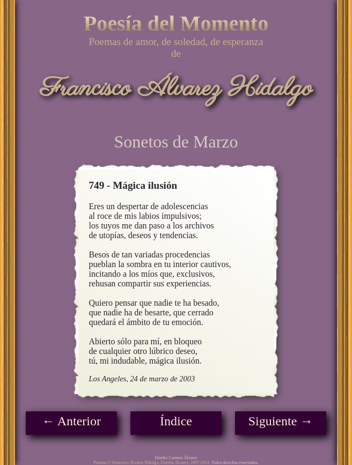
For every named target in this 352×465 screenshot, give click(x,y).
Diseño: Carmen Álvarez (176, 457)
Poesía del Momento (176, 23)
